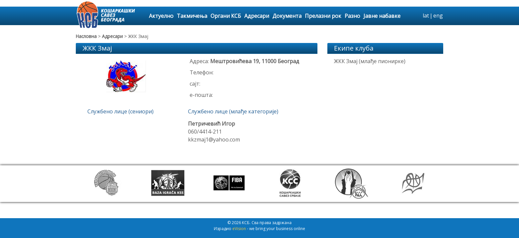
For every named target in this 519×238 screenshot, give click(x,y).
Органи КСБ (226, 16)
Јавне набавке (382, 16)
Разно (352, 16)
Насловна (86, 36)
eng (438, 15)
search (417, 16)
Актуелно (161, 16)
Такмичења (192, 16)
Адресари (256, 16)
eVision (239, 232)
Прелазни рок (323, 16)
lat (426, 15)
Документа (287, 16)
